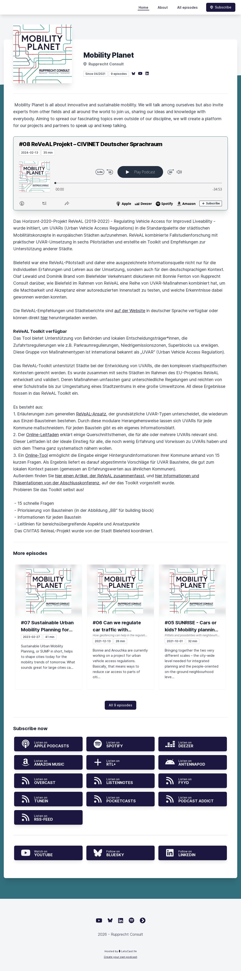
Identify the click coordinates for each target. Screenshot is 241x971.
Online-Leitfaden (42, 434)
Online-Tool (36, 455)
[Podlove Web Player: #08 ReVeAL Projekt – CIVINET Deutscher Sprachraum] (120, 182)
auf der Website (129, 310)
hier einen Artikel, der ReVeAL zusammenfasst (99, 475)
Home (143, 7)
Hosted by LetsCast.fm (120, 951)
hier (44, 317)
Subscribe (220, 7)
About (163, 7)
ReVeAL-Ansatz (91, 413)
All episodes (187, 7)
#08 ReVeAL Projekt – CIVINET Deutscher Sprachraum (90, 144)
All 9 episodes (120, 705)
